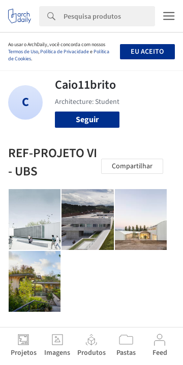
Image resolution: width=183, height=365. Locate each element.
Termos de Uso (23, 51)
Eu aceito (147, 52)
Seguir (87, 119)
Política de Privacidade (64, 51)
